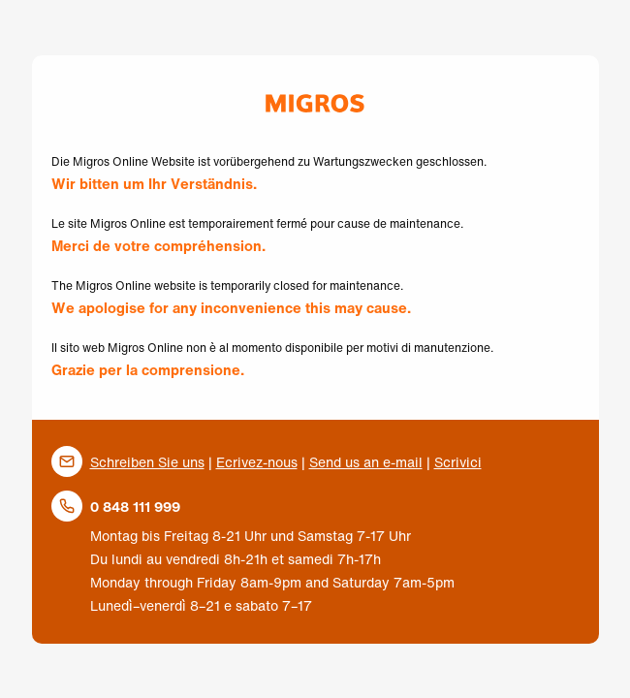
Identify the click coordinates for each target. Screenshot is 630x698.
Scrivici (458, 462)
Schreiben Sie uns (147, 462)
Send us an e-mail (366, 462)
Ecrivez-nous (257, 462)
